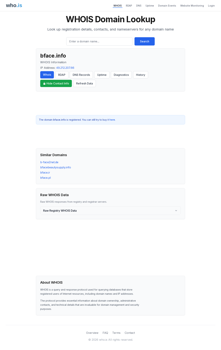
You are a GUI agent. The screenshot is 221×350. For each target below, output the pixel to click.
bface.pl (45, 177)
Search (144, 41)
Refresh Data (84, 83)
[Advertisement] (110, 103)
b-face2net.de (49, 162)
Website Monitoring (192, 5)
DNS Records (81, 75)
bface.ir (45, 172)
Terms (116, 332)
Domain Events (167, 5)
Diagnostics (121, 75)
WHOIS (117, 5)
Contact (130, 332)
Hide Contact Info (56, 83)
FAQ (105, 332)
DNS (138, 5)
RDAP (129, 5)
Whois (47, 74)
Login (211, 5)
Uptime (150, 5)
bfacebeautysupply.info (55, 167)
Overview (92, 332)
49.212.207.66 (65, 67)
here (112, 119)
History (140, 75)
